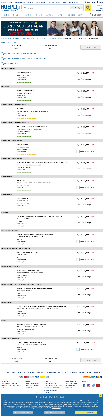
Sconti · (73, 373)
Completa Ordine (90, 47)
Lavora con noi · (85, 373)
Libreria (3, 2)
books (28, 15)
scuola (17, 15)
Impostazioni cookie (23, 412)
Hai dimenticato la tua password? (11, 385)
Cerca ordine (91, 2)
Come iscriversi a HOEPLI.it (9, 383)
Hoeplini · (22, 373)
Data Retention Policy (50, 390)
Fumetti (39, 15)
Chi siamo (100, 5)
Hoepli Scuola (40, 2)
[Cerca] (88, 7)
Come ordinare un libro (33, 383)
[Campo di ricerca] (48, 8)
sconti (81, 15)
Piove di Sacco (20, 38)
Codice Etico (48, 392)
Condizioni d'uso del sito (51, 383)
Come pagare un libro (32, 385)
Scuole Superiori (34, 38)
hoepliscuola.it (70, 389)
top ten (71, 15)
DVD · (14, 373)
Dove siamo (99, 7)
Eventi (64, 2)
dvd (60, 15)
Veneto (8, 38)
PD (13, 38)
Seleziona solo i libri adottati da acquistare (20, 53)
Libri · (8, 373)
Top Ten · (31, 373)
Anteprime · (63, 373)
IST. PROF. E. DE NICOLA (49, 38)
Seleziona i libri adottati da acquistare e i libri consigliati (25, 58)
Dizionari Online (20, 2)
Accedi (101, 2)
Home (3, 38)
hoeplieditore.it (70, 385)
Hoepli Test (30, 2)
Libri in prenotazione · (46, 373)
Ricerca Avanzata (97, 10)
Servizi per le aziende (53, 2)
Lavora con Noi (73, 2)
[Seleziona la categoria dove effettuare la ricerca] (76, 7)
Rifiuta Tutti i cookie (54, 412)
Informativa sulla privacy (52, 387)
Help (101, 8)
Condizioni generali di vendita (53, 385)
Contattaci (29, 389)
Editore (10, 2)
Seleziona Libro (87, 151)
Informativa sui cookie (51, 389)
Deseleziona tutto (10, 63)
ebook (49, 15)
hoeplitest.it (69, 387)
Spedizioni (29, 387)
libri (6, 15)
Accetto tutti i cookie (86, 412)
